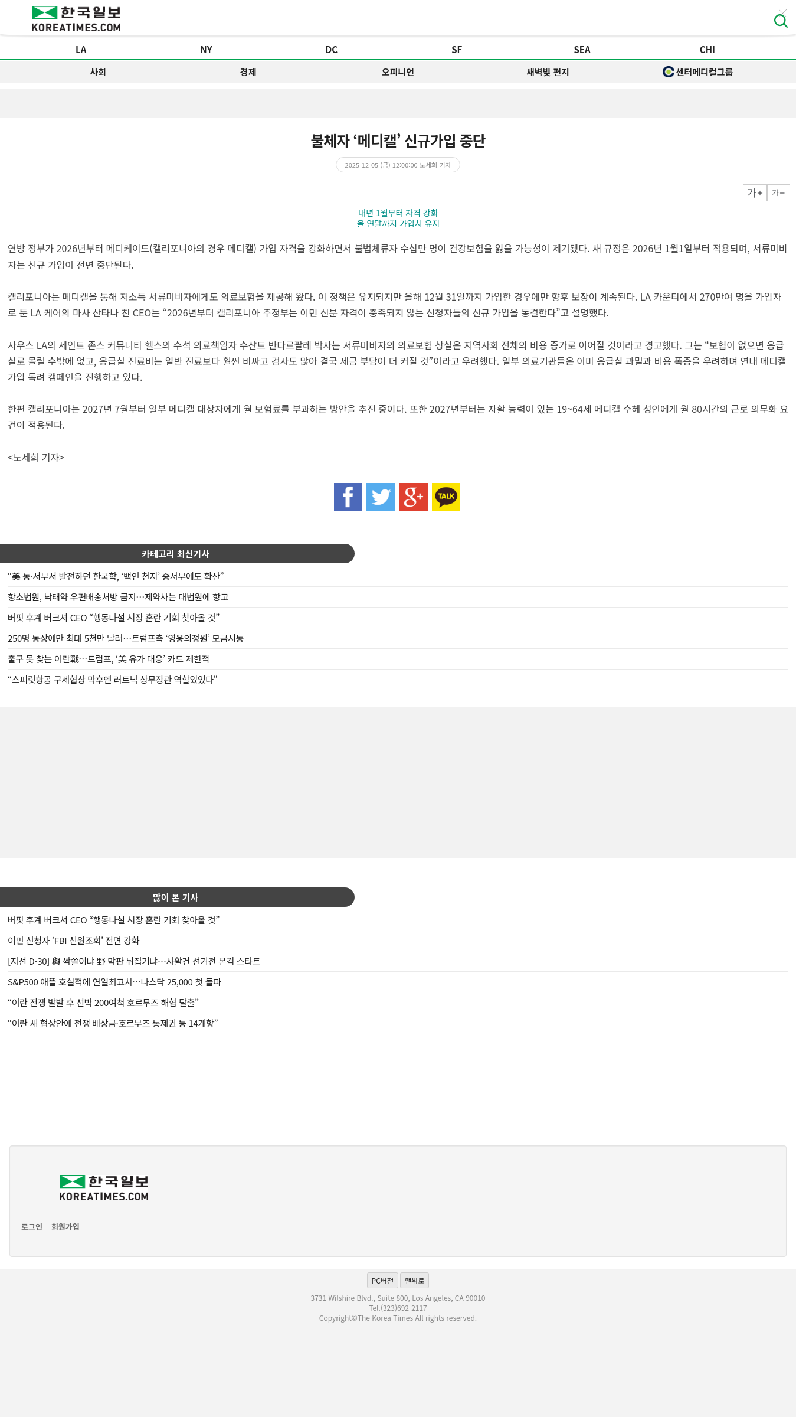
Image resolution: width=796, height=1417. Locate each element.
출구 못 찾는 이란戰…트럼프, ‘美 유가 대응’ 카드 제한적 (108, 658)
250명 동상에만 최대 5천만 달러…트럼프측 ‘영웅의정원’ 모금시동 (126, 638)
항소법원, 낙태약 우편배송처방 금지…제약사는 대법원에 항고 (118, 596)
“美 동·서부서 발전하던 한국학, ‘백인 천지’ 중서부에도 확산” (116, 576)
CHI (707, 49)
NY (206, 49)
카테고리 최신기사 (175, 553)
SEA (582, 49)
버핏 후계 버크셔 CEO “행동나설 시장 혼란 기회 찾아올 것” (114, 617)
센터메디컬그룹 (698, 72)
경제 (248, 72)
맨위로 (414, 1280)
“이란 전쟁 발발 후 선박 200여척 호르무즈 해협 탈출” (103, 1002)
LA (81, 49)
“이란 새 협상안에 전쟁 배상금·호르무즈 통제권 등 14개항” (113, 1023)
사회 (98, 72)
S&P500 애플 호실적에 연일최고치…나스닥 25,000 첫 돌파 (114, 981)
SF (456, 49)
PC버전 (383, 1280)
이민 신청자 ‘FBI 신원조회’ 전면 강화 (73, 940)
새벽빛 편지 (547, 72)
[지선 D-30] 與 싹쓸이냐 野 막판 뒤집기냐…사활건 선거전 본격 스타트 (134, 961)
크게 (755, 192)
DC (332, 49)
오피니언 (398, 72)
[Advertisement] (398, 781)
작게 (778, 192)
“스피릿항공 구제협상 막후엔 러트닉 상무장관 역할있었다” (113, 679)
